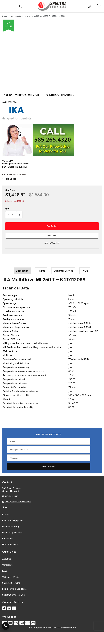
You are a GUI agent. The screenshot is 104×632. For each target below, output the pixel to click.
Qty (7, 209)
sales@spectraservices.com (18, 501)
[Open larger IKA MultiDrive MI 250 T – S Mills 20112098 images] (52, 61)
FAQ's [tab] (85, 270)
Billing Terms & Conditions (14, 589)
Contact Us (7, 565)
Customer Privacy (10, 577)
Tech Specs (10, 179)
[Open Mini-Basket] (100, 6)
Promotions (7, 538)
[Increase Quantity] (19, 214)
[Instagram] (9, 608)
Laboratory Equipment (12, 520)
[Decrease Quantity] (8, 214)
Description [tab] (22, 270)
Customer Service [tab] (63, 270)
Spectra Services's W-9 (13, 595)
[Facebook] (4, 608)
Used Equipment (10, 544)
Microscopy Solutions (12, 532)
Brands (5, 514)
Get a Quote (52, 236)
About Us (6, 559)
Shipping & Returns (11, 583)
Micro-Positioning (10, 526)
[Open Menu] (7, 6)
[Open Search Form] (20, 6)
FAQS (4, 571)
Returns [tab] (41, 270)
